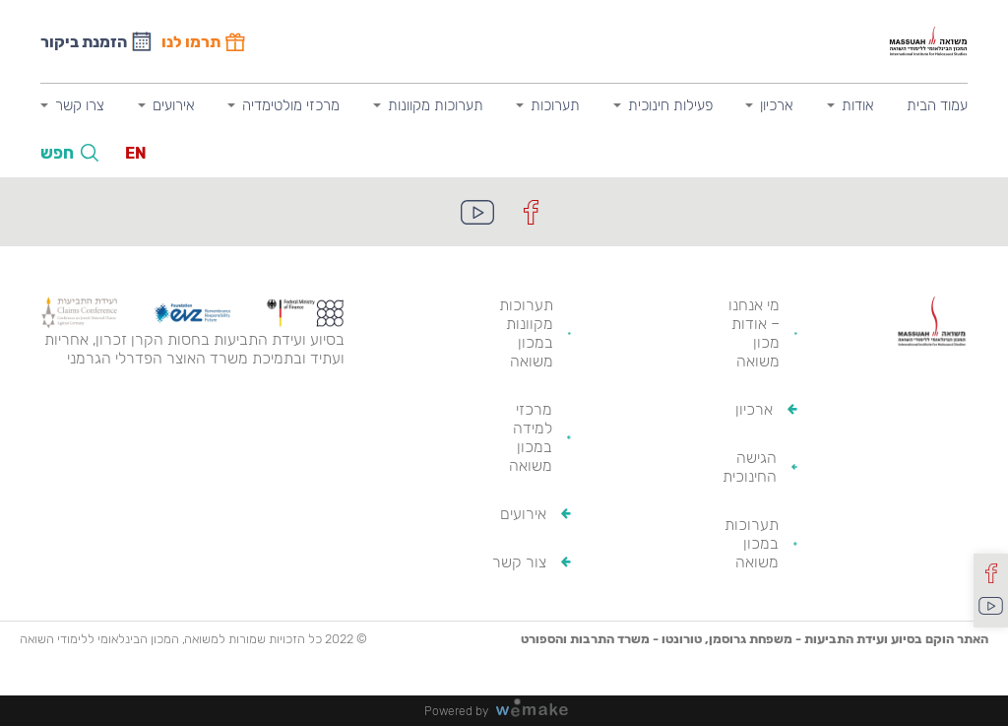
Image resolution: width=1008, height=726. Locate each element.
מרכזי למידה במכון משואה (530, 437)
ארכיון (776, 105)
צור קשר (519, 562)
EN (136, 153)
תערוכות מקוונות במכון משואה (526, 333)
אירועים (174, 105)
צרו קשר (79, 105)
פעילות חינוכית (670, 105)
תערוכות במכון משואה (751, 543)
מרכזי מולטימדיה (291, 105)
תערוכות (555, 105)
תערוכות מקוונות (435, 105)
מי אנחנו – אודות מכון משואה (754, 333)
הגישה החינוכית (750, 467)
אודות (858, 105)
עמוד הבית (937, 105)
